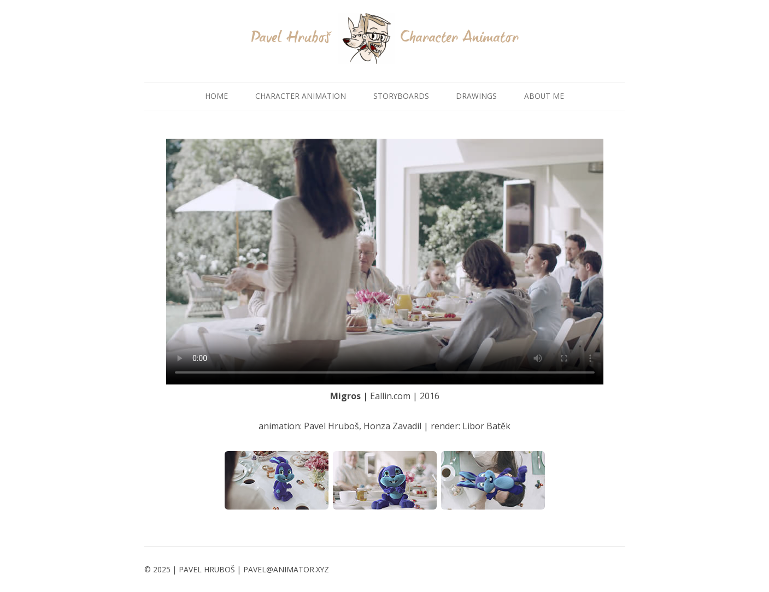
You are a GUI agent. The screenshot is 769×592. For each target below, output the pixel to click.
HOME (216, 96)
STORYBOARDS (401, 96)
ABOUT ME (544, 96)
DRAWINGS (476, 96)
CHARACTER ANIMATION (300, 96)
